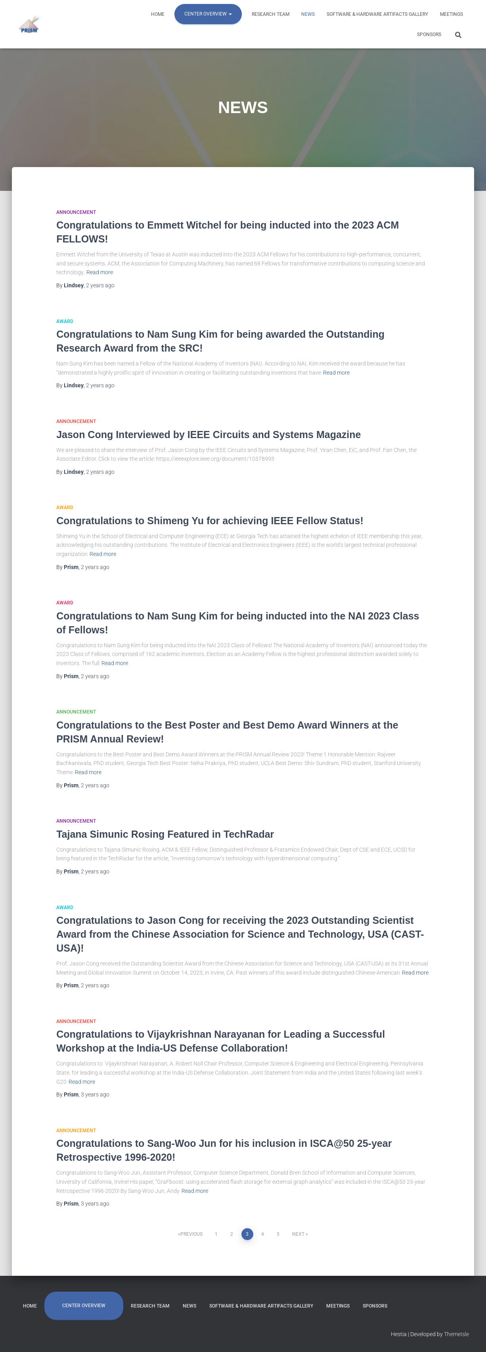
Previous (191, 1234)
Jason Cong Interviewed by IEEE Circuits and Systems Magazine (208, 434)
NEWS (308, 14)
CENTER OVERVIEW (208, 14)
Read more (99, 272)
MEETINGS (451, 14)
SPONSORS (429, 34)
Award (64, 321)
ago (100, 285)
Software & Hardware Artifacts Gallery (377, 14)
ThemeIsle (456, 1334)
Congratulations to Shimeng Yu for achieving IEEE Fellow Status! (210, 520)
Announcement (76, 212)
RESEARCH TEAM (270, 14)
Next (298, 1234)
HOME (158, 14)
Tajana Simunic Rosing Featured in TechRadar (165, 834)
